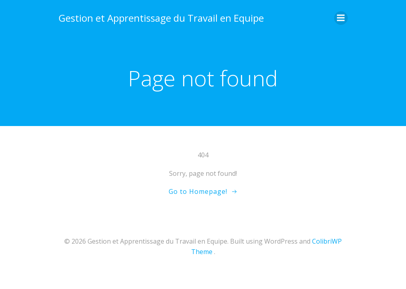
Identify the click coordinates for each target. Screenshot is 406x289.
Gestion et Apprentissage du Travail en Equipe (161, 17)
